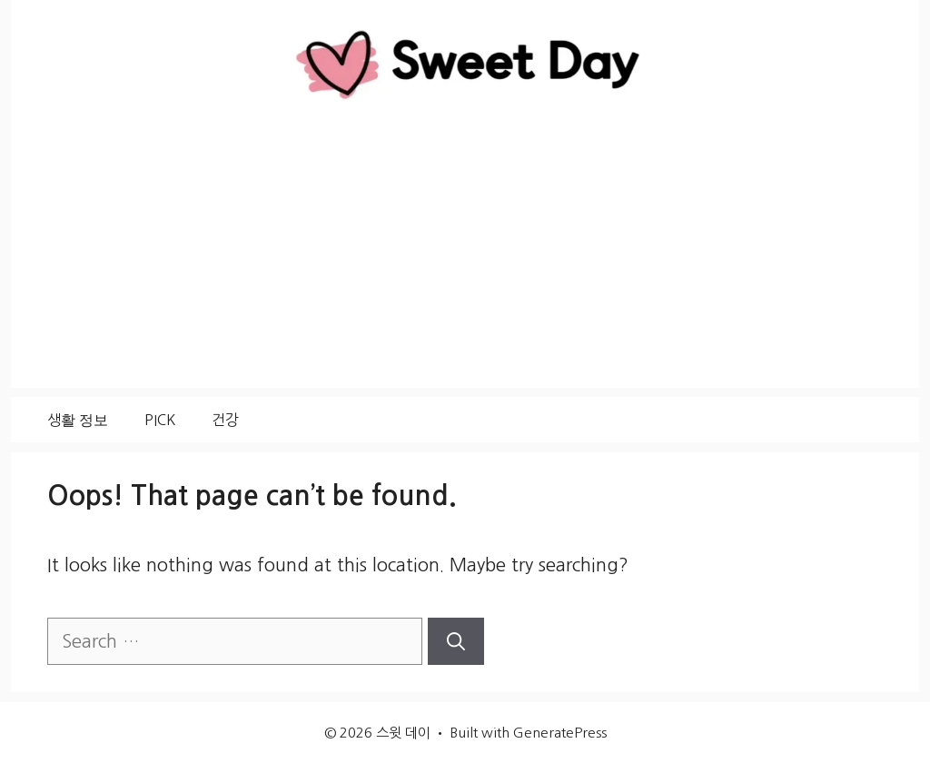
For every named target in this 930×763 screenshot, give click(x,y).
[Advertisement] (465, 261)
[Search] (456, 641)
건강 (225, 419)
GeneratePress (560, 732)
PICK (159, 419)
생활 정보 (77, 419)
